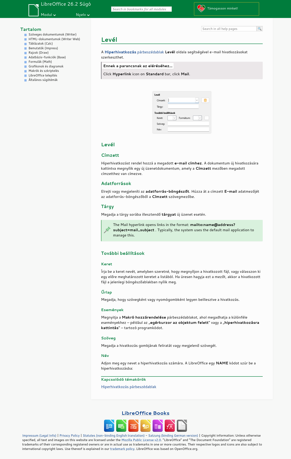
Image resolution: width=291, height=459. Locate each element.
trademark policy (122, 448)
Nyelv (81, 14)
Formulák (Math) (40, 62)
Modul (46, 14)
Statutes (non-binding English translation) (113, 435)
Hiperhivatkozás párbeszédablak (128, 386)
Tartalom (30, 29)
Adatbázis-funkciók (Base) (47, 57)
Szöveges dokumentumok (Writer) (52, 34)
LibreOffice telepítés (42, 75)
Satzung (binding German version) (173, 435)
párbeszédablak (134, 51)
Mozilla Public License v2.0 (141, 440)
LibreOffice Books (145, 412)
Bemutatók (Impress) (43, 48)
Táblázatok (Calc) (40, 43)
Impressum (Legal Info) (39, 435)
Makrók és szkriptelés (43, 71)
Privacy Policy (69, 435)
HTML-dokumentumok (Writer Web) (54, 39)
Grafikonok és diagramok (45, 66)
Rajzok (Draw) (38, 52)
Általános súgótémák (43, 80)
